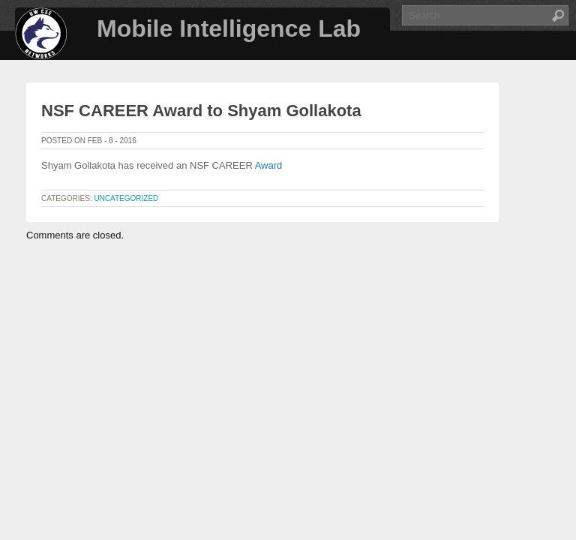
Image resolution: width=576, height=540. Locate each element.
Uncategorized (126, 198)
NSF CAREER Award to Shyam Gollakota (201, 110)
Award (269, 165)
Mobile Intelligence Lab (229, 28)
